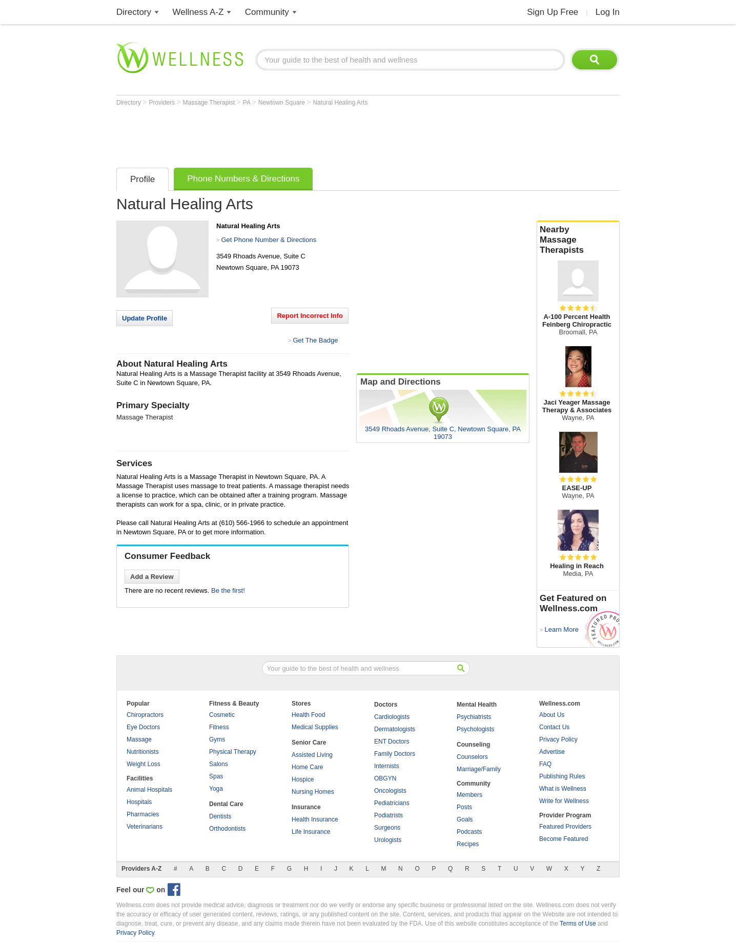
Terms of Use (578, 923)
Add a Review (152, 576)
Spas (216, 776)
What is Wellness (562, 788)
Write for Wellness (564, 801)
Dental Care (226, 804)
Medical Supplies (315, 727)
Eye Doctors (143, 727)
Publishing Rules (562, 776)
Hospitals (139, 802)
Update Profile (144, 318)
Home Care (307, 767)
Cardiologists (392, 716)
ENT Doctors (391, 741)
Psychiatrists (474, 716)
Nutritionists (143, 751)
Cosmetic (222, 714)
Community (267, 12)
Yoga (216, 788)
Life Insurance (311, 831)
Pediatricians (392, 803)
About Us (551, 714)
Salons (218, 764)
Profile (142, 179)
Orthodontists (227, 828)
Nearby (578, 240)
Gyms (217, 739)
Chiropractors (145, 714)
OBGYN (385, 778)
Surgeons (387, 827)
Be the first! (228, 590)
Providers (162, 102)
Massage (139, 739)
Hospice (303, 779)
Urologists (387, 840)
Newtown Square (282, 102)
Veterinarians (144, 826)
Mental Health (477, 704)
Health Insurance (315, 819)
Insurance (306, 807)
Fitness (219, 727)
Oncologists (390, 790)
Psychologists (475, 729)
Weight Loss (143, 764)
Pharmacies (143, 814)
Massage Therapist (210, 102)
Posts (464, 807)
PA (247, 102)
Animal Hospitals (149, 789)
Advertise (552, 751)
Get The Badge (315, 340)
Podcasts (469, 831)
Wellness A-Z (198, 12)
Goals (465, 819)
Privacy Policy (558, 739)
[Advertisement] (302, 134)
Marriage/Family (479, 769)
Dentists (220, 816)
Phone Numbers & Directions (243, 179)
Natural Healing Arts (340, 102)
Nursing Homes (313, 791)
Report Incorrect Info (310, 315)
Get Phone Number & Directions (268, 240)
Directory (133, 12)
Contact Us (554, 727)
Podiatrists (388, 815)
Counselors (472, 756)
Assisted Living (312, 754)
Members (469, 794)
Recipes (468, 844)
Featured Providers (565, 826)
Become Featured (563, 839)
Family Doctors (394, 753)
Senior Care (309, 742)
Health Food (308, 714)
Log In (608, 12)
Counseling (473, 744)
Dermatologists (394, 729)
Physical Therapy (232, 751)
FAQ (545, 764)
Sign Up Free (552, 12)
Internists (386, 766)
